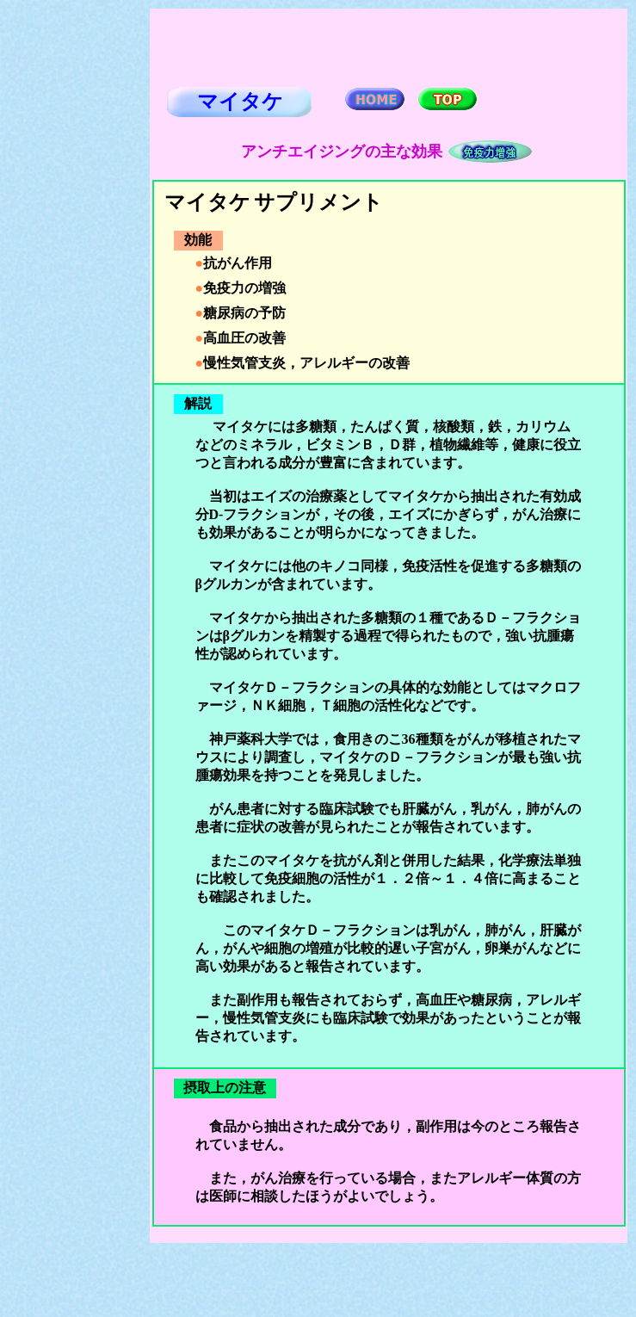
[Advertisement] (78, 267)
